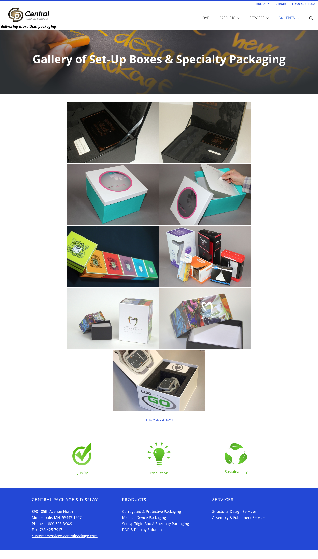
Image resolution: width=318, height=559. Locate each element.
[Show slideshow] (159, 419)
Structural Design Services (234, 511)
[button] (311, 18)
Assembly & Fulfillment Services (239, 517)
